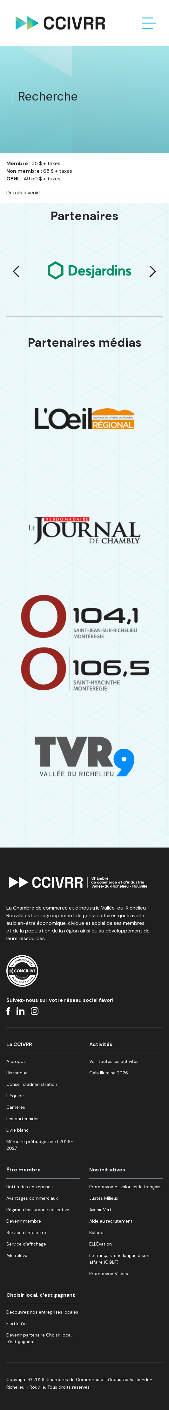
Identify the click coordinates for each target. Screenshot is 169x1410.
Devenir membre (23, 1221)
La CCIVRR (19, 1044)
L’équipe (15, 1096)
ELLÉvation (100, 1244)
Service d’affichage (26, 1244)
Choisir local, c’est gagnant (40, 1295)
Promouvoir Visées (108, 1273)
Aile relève (16, 1255)
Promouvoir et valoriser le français (124, 1187)
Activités (100, 1044)
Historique (17, 1073)
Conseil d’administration (31, 1084)
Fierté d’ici (17, 1323)
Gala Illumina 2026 (108, 1073)
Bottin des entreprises (29, 1187)
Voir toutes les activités (114, 1061)
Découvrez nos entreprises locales (42, 1312)
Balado (96, 1232)
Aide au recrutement (110, 1221)
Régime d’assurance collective (37, 1209)
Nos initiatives (107, 1169)
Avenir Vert (100, 1209)
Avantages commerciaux (32, 1198)
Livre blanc (17, 1130)
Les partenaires (22, 1118)
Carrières (15, 1107)
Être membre (23, 1169)
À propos (16, 1061)
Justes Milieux (103, 1198)
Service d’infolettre (26, 1232)
